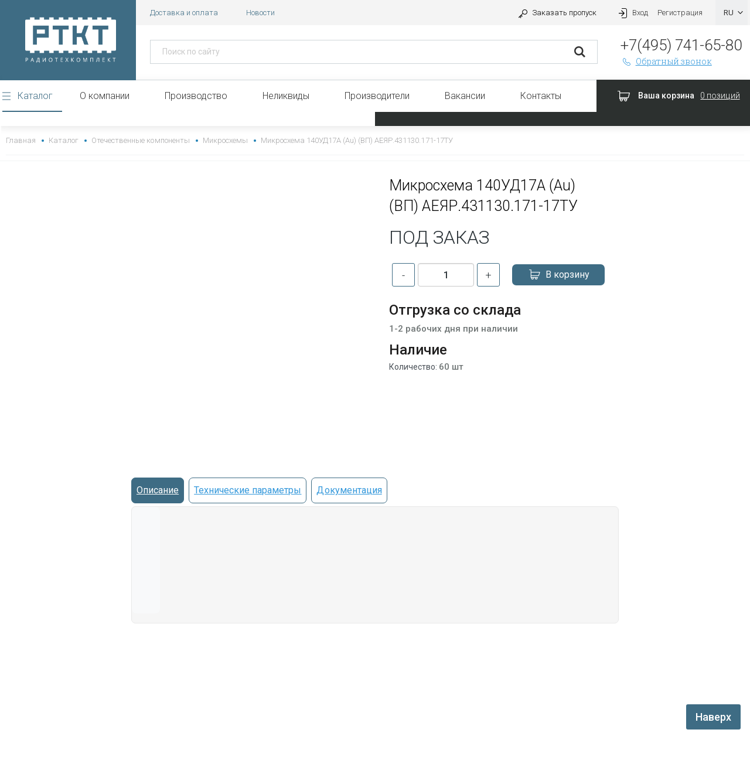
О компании (104, 95)
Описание (158, 490)
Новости (260, 12)
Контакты (540, 95)
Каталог (35, 95)
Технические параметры (247, 490)
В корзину (558, 275)
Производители (377, 95)
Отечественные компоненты (140, 140)
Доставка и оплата (184, 12)
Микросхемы (225, 140)
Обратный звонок (666, 61)
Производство (196, 95)
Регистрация (680, 12)
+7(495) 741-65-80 (681, 45)
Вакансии (465, 95)
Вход (631, 12)
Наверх (713, 717)
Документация (348, 490)
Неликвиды (285, 95)
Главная (21, 140)
